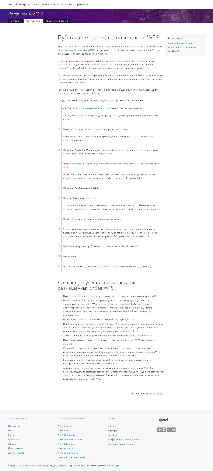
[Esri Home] (163, 420)
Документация (16, 453)
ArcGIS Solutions (66, 448)
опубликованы (145, 89)
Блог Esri (112, 435)
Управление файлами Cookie (82, 466)
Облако (69, 4)
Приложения (82, 4)
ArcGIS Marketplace (68, 453)
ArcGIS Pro (63, 430)
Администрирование (57, 21)
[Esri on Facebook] (164, 429)
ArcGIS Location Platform (70, 439)
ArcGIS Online (65, 426)
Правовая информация (108, 466)
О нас (111, 426)
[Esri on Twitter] (159, 429)
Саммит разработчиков (120, 444)
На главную (16, 21)
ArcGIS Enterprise (19, 4)
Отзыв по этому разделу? (149, 393)
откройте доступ (106, 266)
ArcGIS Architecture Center (71, 457)
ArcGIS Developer (67, 444)
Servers (45, 4)
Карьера (112, 430)
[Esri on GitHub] (169, 429)
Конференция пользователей (123, 439)
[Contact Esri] (173, 429)
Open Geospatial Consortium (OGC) (77, 50)
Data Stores (57, 4)
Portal (37, 4)
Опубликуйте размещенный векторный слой (87, 108)
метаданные (81, 163)
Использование (33, 21)
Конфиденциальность (57, 466)
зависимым (103, 68)
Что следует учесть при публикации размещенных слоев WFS (182, 47)
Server (11, 435)
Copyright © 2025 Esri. (18, 466)
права (87, 115)
